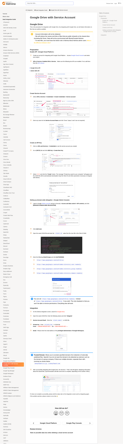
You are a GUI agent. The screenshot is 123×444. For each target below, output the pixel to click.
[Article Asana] (13, 75)
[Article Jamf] (13, 438)
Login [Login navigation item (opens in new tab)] (115, 3)
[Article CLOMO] (13, 131)
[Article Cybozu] (13, 226)
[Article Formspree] (13, 310)
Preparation (104, 18)
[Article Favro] (13, 293)
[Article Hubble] (13, 421)
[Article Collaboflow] (13, 198)
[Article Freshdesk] (13, 319)
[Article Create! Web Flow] (13, 215)
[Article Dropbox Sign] (13, 268)
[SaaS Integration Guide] (41, 10)
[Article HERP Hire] (13, 384)
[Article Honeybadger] (13, 410)
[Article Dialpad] (13, 240)
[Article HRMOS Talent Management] (13, 390)
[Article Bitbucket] (13, 103)
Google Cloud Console (77, 55)
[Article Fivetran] (13, 299)
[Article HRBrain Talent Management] (13, 387)
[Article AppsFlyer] (13, 72)
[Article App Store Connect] (13, 64)
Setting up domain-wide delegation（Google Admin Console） (111, 30)
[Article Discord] (13, 246)
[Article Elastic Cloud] (13, 274)
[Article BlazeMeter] (13, 117)
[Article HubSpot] (13, 418)
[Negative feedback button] (67, 412)
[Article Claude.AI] (13, 167)
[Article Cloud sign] (13, 184)
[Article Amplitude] (13, 55)
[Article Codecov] (13, 195)
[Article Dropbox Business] (13, 265)
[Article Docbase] (13, 251)
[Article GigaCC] (13, 344)
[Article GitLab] (13, 355)
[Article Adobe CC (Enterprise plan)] (13, 39)
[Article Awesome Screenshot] (13, 89)
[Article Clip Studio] (13, 173)
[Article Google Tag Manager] (13, 370)
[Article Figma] (13, 296)
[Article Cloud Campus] (13, 181)
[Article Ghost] (13, 341)
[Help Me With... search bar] (49, 3)
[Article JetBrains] (13, 440)
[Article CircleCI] (13, 156)
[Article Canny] (13, 142)
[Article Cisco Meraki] (13, 162)
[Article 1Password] (13, 22)
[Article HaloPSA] (13, 401)
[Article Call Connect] (13, 139)
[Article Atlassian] (13, 81)
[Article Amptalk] (13, 58)
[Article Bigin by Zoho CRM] (13, 100)
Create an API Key (107, 27)
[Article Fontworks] (13, 305)
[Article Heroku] (13, 407)
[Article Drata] (13, 263)
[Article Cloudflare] (13, 190)
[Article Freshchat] (13, 316)
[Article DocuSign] (13, 257)
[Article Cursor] (13, 221)
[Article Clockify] (13, 176)
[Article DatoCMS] (13, 232)
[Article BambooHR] (13, 95)
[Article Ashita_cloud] (13, 78)
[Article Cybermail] (13, 223)
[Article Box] (13, 123)
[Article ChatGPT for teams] (13, 151)
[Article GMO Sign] (13, 327)
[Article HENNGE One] (13, 382)
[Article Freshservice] (13, 321)
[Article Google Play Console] (13, 368)
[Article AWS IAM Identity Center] (13, 27)
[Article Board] (13, 120)
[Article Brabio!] (13, 125)
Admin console (46, 203)
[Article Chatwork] (13, 153)
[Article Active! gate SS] (13, 33)
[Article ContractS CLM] (13, 207)
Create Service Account (108, 25)
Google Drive (102, 16)
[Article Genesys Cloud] (13, 338)
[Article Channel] (13, 148)
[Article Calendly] (13, 137)
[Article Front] (13, 324)
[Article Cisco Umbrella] (13, 165)
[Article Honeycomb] (13, 412)
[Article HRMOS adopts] (13, 393)
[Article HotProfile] (13, 415)
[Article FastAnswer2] (13, 288)
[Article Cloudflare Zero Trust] (13, 193)
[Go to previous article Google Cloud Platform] (45, 422)
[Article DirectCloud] (13, 243)
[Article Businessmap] (13, 128)
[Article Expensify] (13, 285)
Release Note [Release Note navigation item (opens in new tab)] (109, 3)
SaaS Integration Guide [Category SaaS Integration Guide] (9, 19)
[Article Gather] (13, 335)
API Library (41, 63)
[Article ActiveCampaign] (13, 36)
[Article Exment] (13, 282)
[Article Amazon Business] (13, 50)
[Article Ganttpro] (13, 330)
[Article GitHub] (13, 349)
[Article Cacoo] (13, 134)
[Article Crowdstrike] (13, 218)
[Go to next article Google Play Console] (77, 422)
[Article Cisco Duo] (13, 159)
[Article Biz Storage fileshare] (13, 114)
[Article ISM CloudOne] (13, 429)
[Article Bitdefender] (13, 106)
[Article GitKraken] (13, 352)
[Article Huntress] (13, 426)
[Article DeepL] (13, 235)
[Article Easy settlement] (13, 271)
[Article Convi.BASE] (13, 209)
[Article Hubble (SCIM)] (13, 424)
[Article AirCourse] (13, 41)
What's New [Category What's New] (6, 16)
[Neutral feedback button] (61, 412)
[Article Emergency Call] (13, 277)
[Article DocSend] (13, 249)
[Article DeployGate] (13, 237)
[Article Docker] (13, 254)
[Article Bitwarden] (13, 111)
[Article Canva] (13, 145)
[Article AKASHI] (13, 25)
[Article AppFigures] (13, 67)
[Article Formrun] (13, 307)
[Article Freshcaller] (13, 313)
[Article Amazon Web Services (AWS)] (13, 53)
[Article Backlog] (13, 92)
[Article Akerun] (13, 47)
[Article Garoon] (13, 333)
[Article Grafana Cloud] (13, 376)
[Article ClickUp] (13, 170)
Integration (103, 35)
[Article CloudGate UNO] (13, 187)
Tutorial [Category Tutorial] (5, 13)
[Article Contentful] (13, 204)
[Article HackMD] (13, 398)
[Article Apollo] (13, 61)
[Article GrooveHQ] (13, 379)
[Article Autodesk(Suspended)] (13, 86)
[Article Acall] (13, 30)
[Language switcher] (119, 3)
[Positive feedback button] (56, 412)
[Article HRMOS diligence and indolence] (13, 396)
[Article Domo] (13, 260)
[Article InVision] (13, 432)
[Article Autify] (13, 83)
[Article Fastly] (13, 291)
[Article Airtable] (13, 44)
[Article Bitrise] (13, 109)
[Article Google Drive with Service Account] (13, 364)
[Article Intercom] (13, 435)
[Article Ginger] (13, 347)
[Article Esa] (13, 279)
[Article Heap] (13, 404)
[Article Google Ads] (13, 358)
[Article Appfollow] (13, 69)
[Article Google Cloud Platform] (13, 361)
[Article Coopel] (13, 212)
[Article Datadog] (13, 229)
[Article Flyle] (13, 302)
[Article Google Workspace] (13, 373)
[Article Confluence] (13, 201)
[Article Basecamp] (13, 97)
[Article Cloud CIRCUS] (13, 179)
